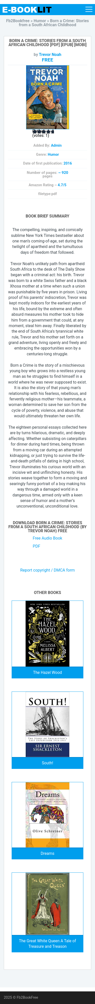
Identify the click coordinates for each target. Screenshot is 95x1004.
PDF (36, 546)
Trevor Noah (50, 54)
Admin (56, 145)
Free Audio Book (47, 538)
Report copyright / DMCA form (47, 570)
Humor (53, 154)
